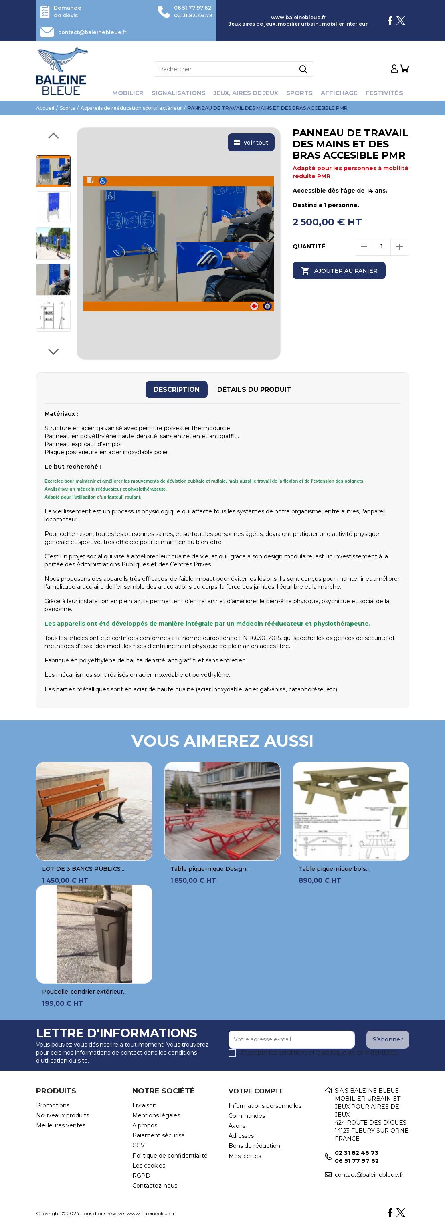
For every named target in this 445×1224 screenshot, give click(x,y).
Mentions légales (156, 1114)
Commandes (247, 1115)
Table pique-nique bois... (334, 868)
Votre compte (256, 1090)
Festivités (391, 92)
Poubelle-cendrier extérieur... (84, 990)
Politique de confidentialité (170, 1154)
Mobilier (120, 92)
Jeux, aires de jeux (246, 92)
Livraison (144, 1104)
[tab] (177, 388)
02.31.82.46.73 (190, 14)
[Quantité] (382, 246)
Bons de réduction (254, 1145)
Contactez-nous (154, 1184)
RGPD (141, 1174)
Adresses (241, 1135)
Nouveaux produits (62, 1114)
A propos (144, 1124)
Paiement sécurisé (158, 1134)
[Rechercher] (234, 68)
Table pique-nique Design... (210, 868)
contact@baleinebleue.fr (97, 31)
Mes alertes (245, 1155)
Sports (303, 92)
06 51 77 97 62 (357, 1160)
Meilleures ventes (60, 1124)
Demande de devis (69, 11)
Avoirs (237, 1125)
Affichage (344, 92)
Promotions (52, 1104)
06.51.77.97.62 (190, 7)
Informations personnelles (265, 1105)
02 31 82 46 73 (356, 1152)
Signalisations (174, 92)
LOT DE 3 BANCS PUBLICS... (83, 868)
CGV (138, 1144)
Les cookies (148, 1164)
